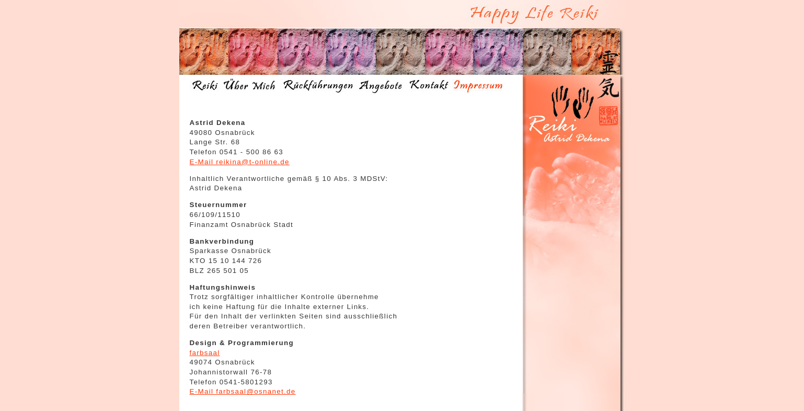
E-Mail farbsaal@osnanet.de (243, 391)
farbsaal (205, 353)
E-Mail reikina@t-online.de (240, 162)
